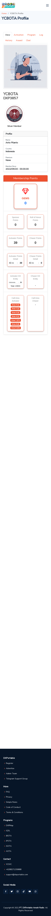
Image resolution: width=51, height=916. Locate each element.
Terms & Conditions (14, 812)
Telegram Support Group (17, 779)
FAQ (8, 792)
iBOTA (9, 836)
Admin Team (11, 774)
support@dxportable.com (17, 875)
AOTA (8, 851)
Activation (19, 34)
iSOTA (9, 846)
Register (9, 763)
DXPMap (9, 825)
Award (19, 40)
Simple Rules (11, 802)
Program (31, 34)
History (8, 40)
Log (41, 34)
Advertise (10, 768)
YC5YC (9, 864)
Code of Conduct (13, 807)
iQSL (8, 831)
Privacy (9, 797)
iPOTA (8, 841)
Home (4, 13)
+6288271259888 (13, 869)
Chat (28, 40)
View (7, 34)
